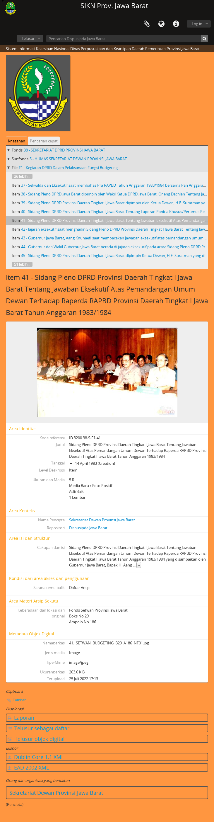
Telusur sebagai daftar (38, 728)
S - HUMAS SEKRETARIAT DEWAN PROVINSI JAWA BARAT (78, 158)
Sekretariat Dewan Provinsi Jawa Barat (102, 520)
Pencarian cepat (44, 141)
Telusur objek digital (36, 738)
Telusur (28, 38)
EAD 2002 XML (28, 767)
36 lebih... (22, 176)
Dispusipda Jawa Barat (88, 527)
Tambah (19, 699)
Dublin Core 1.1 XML (36, 756)
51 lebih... (22, 264)
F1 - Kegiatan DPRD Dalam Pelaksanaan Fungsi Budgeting (68, 167)
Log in (197, 23)
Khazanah (16, 141)
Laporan (21, 717)
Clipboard (146, 24)
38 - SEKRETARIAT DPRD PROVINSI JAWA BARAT (64, 150)
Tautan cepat (176, 24)
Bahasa (161, 24)
